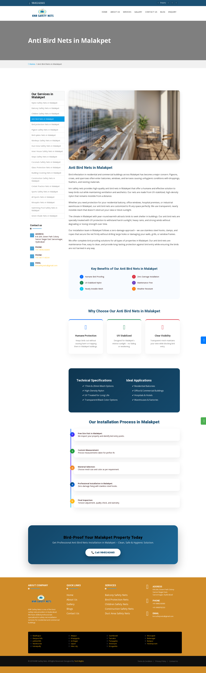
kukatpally (36, 646)
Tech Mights (79, 661)
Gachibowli (112, 636)
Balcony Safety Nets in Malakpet (45, 108)
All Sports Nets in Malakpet (43, 197)
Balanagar (150, 638)
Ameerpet (112, 643)
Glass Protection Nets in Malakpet (46, 167)
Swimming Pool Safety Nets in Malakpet (44, 209)
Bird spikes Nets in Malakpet (44, 135)
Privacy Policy (160, 661)
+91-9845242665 (42, 249)
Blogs (70, 608)
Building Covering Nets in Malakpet (46, 173)
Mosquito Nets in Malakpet (43, 202)
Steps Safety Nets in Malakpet (44, 156)
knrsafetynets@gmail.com (46, 265)
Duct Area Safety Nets (117, 613)
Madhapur (36, 636)
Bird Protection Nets (116, 599)
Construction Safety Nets (119, 608)
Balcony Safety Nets (116, 595)
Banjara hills (37, 638)
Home (104, 12)
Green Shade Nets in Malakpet (44, 216)
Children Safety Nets (116, 604)
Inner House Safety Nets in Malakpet (47, 151)
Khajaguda (74, 638)
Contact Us (73, 613)
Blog (162, 12)
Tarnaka (111, 638)
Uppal (72, 643)
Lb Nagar (73, 641)
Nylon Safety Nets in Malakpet (44, 103)
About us (115, 12)
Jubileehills (36, 641)
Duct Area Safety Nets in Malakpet (46, 146)
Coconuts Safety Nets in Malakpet (46, 162)
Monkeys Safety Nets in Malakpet (46, 140)
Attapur (73, 636)
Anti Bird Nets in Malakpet (43, 119)
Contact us (151, 12)
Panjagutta (112, 641)
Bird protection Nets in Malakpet (45, 124)
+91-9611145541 (42, 257)
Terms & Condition (145, 661)
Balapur (149, 641)
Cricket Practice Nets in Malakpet (46, 186)
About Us (72, 599)
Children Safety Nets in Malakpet (45, 113)
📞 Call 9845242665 (103, 552)
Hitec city (73, 646)
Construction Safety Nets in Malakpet (43, 179)
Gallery (138, 12)
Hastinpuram (151, 643)
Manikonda (36, 643)
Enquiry (161, 3)
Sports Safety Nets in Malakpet (45, 191)
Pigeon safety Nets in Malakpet (45, 130)
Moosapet (150, 636)
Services (127, 12)
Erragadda (112, 646)
